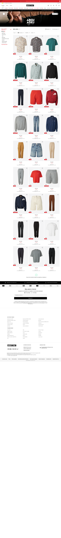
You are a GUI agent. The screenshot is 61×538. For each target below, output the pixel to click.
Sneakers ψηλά (40, 319)
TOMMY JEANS (25, 327)
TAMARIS (8, 327)
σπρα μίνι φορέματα (25, 319)
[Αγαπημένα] (56, 5)
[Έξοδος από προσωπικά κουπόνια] (48, 5)
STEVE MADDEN (25, 330)
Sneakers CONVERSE (26, 316)
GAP (7, 331)
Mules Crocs (9, 315)
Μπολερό (39, 313)
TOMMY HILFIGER (9, 324)
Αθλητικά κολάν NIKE (10, 312)
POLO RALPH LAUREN (26, 324)
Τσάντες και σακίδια (10, 316)
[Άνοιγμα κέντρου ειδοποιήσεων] (53, 5)
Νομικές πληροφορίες (42, 351)
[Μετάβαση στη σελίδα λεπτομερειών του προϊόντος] (20, 48)
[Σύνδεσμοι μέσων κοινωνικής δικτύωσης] (8, 341)
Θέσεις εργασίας (14, 351)
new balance (40, 326)
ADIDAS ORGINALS (9, 326)
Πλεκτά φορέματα (25, 315)
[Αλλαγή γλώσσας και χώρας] (58, 3)
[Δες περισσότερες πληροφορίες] (20, 86)
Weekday (39, 327)
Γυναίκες (3, 5)
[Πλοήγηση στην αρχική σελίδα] (30, 5)
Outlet (3, 3)
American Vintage (40, 323)
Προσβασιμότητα (48, 351)
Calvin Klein (8, 323)
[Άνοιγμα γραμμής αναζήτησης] (51, 8)
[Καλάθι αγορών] (59, 5)
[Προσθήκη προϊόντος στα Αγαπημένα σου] (26, 36)
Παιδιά (11, 5)
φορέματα (8, 319)
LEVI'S (24, 326)
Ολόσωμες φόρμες (25, 313)
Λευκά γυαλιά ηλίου (41, 312)
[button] (48, 29)
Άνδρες (7, 5)
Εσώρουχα (39, 316)
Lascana (39, 324)
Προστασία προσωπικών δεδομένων (23, 351)
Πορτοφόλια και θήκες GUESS (11, 313)
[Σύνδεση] (51, 5)
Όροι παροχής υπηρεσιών (33, 351)
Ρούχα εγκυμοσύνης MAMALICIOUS (43, 315)
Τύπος (9, 351)
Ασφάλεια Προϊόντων (56, 351)
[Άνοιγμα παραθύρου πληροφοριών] (59, 1)
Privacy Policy (23, 302)
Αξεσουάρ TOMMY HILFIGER (27, 312)
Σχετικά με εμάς (4, 351)
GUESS (24, 331)
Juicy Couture (40, 330)
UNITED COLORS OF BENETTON (11, 330)
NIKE (23, 323)
